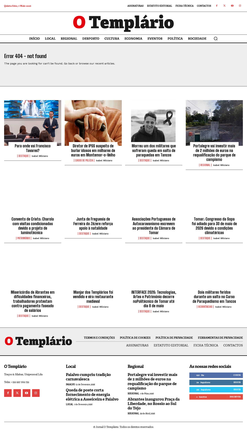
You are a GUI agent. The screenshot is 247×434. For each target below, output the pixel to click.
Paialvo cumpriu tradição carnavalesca (88, 379)
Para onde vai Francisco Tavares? (33, 150)
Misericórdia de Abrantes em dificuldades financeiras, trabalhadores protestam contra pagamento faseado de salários (33, 303)
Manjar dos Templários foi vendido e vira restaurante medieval (93, 299)
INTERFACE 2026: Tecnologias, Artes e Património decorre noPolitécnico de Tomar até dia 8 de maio (153, 301)
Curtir (236, 377)
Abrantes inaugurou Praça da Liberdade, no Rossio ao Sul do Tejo (154, 406)
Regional (205, 167)
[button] (215, 38)
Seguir (236, 384)
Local (69, 406)
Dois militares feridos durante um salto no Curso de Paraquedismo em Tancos (214, 299)
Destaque (24, 158)
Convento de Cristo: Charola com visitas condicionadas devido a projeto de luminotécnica (32, 228)
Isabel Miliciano (40, 158)
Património (23, 240)
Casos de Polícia (84, 162)
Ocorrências (205, 308)
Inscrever (235, 399)
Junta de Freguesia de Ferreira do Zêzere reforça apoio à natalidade (93, 226)
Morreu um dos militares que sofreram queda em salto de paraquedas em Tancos (154, 152)
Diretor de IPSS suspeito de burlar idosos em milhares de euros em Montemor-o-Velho (93, 152)
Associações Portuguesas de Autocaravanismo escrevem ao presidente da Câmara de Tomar (153, 228)
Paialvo (70, 386)
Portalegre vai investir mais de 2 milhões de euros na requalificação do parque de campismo (214, 155)
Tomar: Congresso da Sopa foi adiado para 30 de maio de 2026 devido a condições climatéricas (214, 228)
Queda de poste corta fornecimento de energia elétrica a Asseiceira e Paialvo (92, 397)
